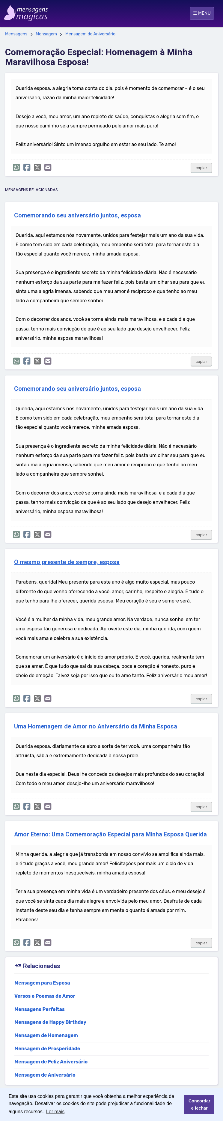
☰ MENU (202, 13)
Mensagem (46, 34)
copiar (201, 168)
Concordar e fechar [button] (199, 1105)
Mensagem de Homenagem (46, 1035)
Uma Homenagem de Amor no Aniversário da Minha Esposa (95, 726)
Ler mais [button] (55, 1111)
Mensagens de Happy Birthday (50, 1022)
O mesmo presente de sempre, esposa (67, 562)
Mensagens (16, 34)
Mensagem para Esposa (42, 983)
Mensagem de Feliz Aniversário (51, 1062)
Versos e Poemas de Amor (44, 996)
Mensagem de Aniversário (90, 34)
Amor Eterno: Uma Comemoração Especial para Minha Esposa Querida (110, 834)
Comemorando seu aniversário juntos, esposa (77, 215)
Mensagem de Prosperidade (47, 1048)
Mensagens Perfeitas (39, 1009)
